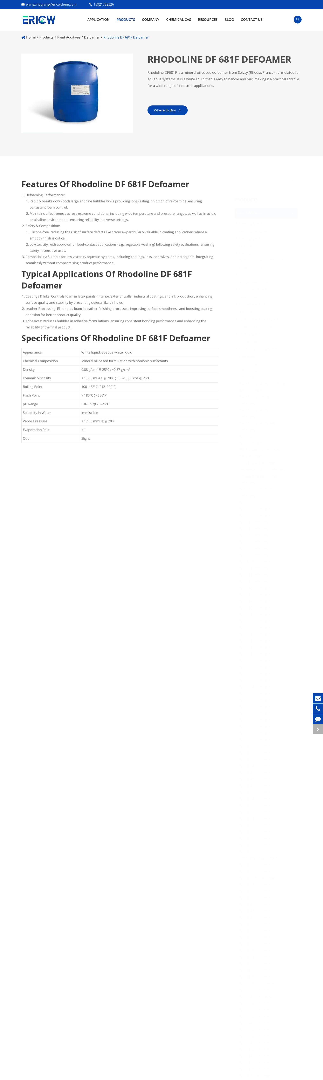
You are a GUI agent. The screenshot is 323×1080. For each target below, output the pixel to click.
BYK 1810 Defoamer (256, 654)
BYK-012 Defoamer (255, 1062)
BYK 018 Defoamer (255, 581)
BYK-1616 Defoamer (256, 944)
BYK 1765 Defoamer (256, 740)
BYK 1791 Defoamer (256, 693)
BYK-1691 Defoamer (256, 871)
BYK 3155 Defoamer (256, 595)
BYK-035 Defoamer (255, 1029)
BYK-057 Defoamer (255, 990)
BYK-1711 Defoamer (256, 819)
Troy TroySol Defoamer (259, 463)
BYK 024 (247, 436)
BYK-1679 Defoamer (256, 891)
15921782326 (104, 4)
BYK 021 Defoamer (255, 568)
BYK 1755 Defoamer (256, 515)
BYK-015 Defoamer (255, 1049)
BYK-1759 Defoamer (256, 753)
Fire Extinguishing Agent (259, 349)
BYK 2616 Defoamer (256, 614)
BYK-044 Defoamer (255, 1023)
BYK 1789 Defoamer (256, 700)
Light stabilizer (251, 267)
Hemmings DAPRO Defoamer (263, 469)
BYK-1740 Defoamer (256, 786)
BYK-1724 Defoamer (256, 799)
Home (31, 37)
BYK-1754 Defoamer (256, 766)
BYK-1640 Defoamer (256, 917)
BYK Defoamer (252, 443)
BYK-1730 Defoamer (256, 792)
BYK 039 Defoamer (255, 542)
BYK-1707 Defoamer (256, 838)
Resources (208, 19)
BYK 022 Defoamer (255, 548)
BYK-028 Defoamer (255, 1016)
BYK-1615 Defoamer (256, 950)
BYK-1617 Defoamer (256, 937)
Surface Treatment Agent (259, 319)
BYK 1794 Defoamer (256, 687)
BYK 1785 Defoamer (256, 713)
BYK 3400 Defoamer (256, 588)
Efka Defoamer (252, 456)
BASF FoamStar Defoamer (261, 450)
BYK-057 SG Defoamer (258, 983)
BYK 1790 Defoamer (256, 509)
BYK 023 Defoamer (255, 555)
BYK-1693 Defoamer (256, 845)
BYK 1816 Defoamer (256, 634)
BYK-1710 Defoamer (256, 825)
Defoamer (92, 37)
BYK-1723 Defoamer (256, 805)
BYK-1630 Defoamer (256, 931)
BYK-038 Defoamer (255, 1003)
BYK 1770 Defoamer (256, 733)
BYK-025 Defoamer (255, 1036)
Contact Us (251, 19)
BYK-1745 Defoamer (256, 779)
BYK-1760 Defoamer (256, 746)
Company (150, 19)
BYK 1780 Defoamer (256, 726)
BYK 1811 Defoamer (256, 647)
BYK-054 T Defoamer (257, 997)
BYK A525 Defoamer (256, 562)
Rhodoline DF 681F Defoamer (126, 37)
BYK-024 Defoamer (255, 1043)
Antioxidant (249, 297)
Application (98, 19)
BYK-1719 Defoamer (256, 812)
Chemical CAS (178, 19)
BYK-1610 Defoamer (256, 964)
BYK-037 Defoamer (255, 1010)
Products (126, 19)
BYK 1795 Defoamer (256, 680)
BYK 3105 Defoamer (256, 608)
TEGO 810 (248, 377)
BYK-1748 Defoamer (256, 772)
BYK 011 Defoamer (255, 575)
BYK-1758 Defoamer (256, 759)
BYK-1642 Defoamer (256, 904)
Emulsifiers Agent (253, 289)
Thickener (248, 312)
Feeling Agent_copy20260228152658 (262, 256)
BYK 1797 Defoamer (256, 667)
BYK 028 (247, 502)
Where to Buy (167, 110)
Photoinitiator (251, 274)
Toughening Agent (254, 282)
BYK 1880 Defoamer (256, 621)
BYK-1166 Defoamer (256, 970)
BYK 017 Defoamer (255, 529)
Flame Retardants (254, 304)
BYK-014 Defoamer (255, 1056)
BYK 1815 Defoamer (256, 641)
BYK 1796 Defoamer (256, 674)
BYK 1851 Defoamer (256, 627)
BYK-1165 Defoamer (256, 977)
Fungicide (247, 246)
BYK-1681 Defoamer (256, 884)
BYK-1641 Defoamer (256, 911)
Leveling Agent (251, 223)
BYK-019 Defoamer (255, 1069)
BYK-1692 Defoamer (256, 865)
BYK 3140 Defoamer (256, 601)
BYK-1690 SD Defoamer (259, 878)
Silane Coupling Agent (257, 326)
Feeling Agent (250, 238)
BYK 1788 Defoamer (256, 707)
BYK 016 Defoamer (255, 522)
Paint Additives (68, 37)
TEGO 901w (249, 364)
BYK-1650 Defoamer (256, 898)
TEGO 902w (249, 370)
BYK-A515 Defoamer (256, 1076)
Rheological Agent (254, 231)
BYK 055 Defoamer (255, 535)
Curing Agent (250, 334)
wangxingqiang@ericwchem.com (51, 4)
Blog (229, 19)
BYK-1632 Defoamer (256, 924)
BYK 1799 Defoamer (256, 660)
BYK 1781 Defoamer (256, 720)
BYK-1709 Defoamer (256, 832)
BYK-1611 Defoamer (256, 957)
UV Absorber (250, 341)
